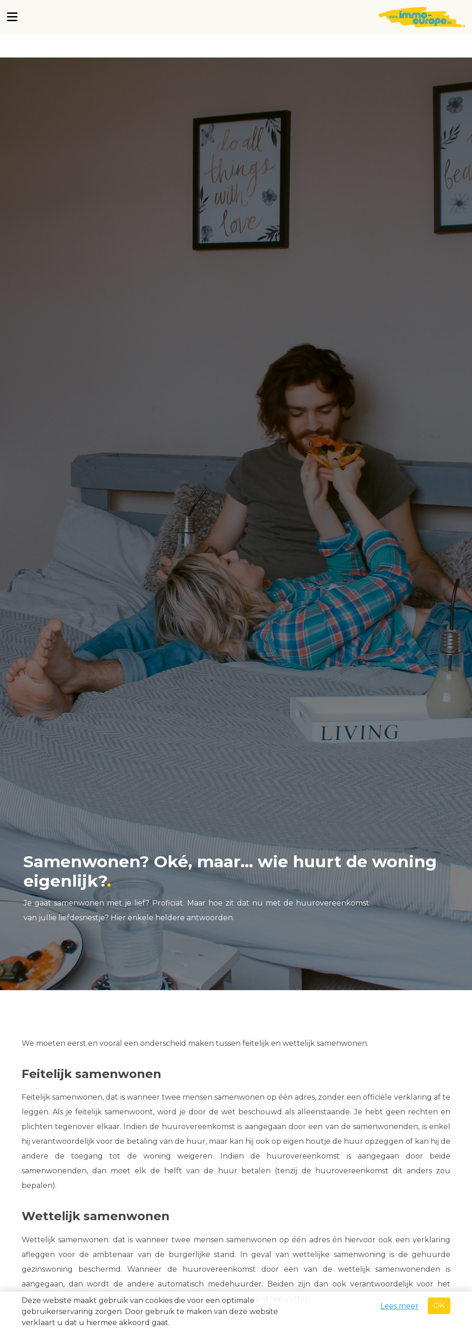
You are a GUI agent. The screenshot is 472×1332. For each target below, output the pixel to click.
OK (439, 1305)
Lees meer (399, 1306)
